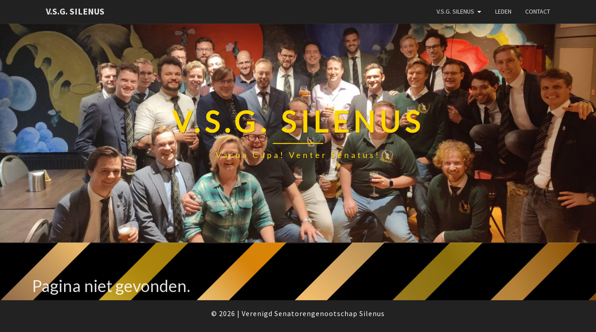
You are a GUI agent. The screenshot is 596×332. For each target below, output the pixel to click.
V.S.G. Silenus (75, 11)
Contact (537, 11)
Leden (503, 11)
